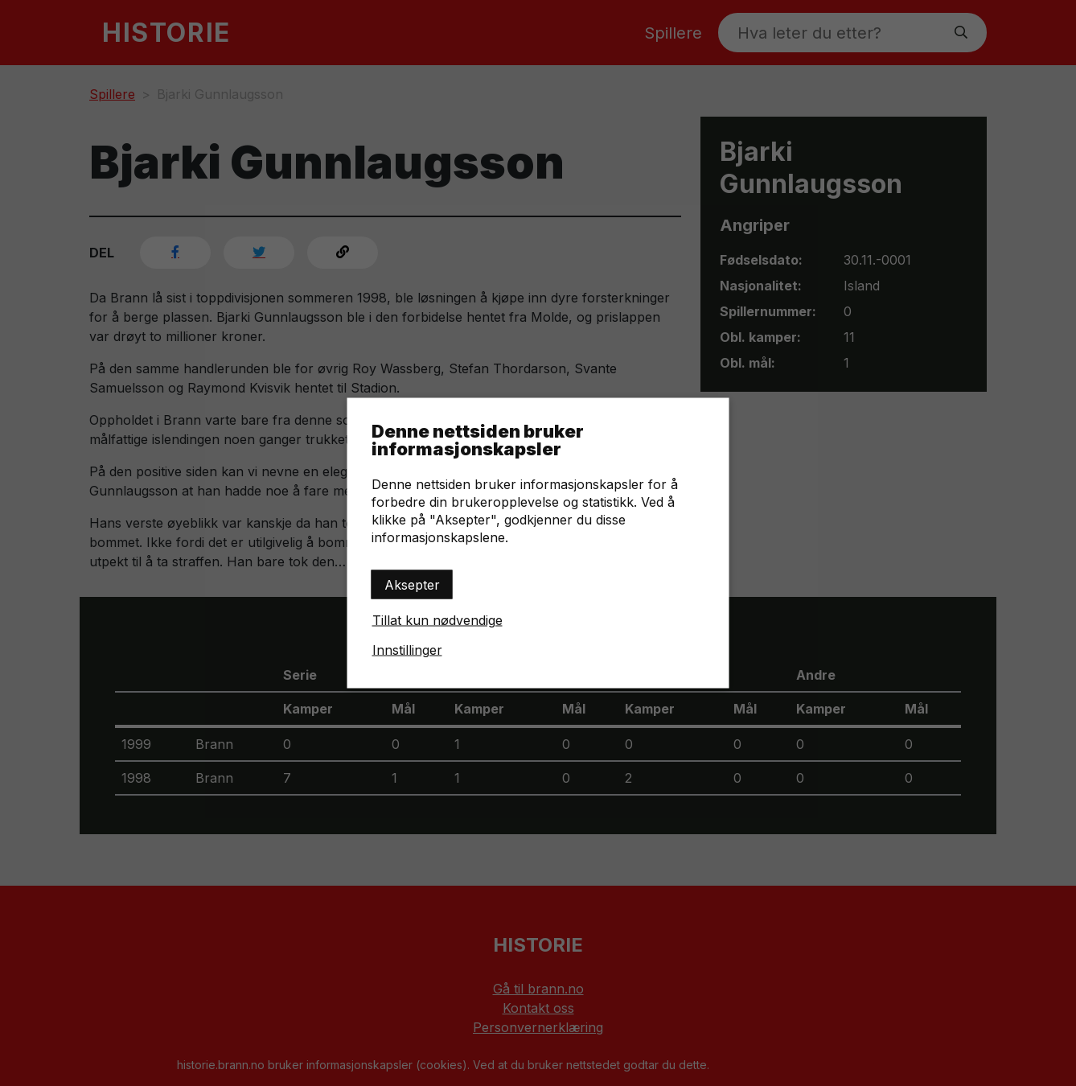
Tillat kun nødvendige (437, 620)
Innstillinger (407, 650)
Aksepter (412, 585)
